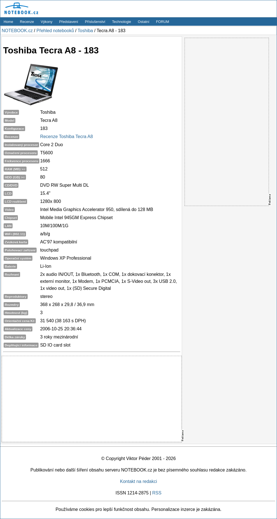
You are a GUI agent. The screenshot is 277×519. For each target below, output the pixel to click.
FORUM (162, 22)
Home (8, 22)
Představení (68, 22)
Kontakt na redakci (138, 481)
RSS (156, 492)
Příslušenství (95, 22)
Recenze (27, 22)
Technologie (121, 22)
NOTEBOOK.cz (17, 30)
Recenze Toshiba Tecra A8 (66, 136)
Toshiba (85, 30)
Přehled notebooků (55, 30)
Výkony (46, 22)
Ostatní (143, 22)
